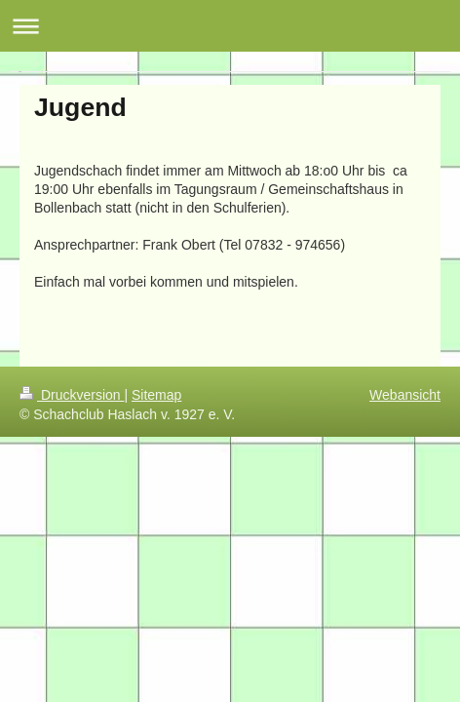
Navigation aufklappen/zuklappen (230, 26)
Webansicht (405, 395)
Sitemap (156, 395)
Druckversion (71, 395)
